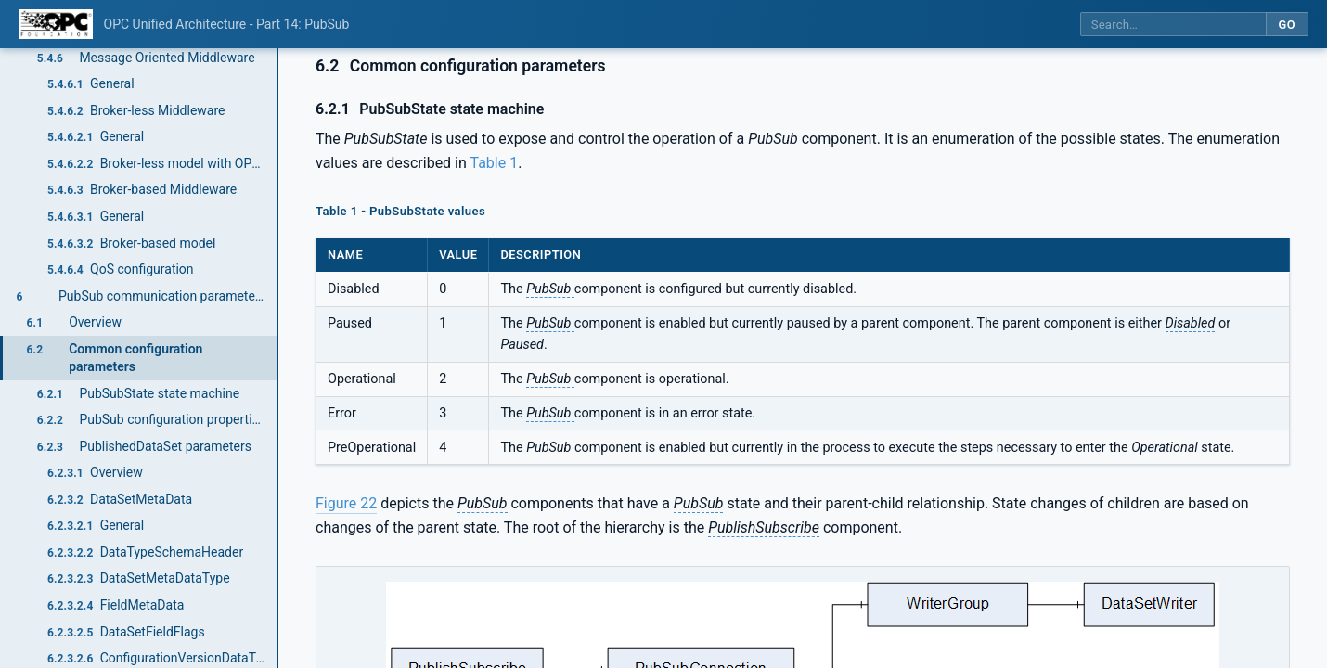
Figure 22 (346, 503)
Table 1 (494, 163)
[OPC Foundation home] (56, 24)
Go (1286, 25)
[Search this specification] (1173, 24)
